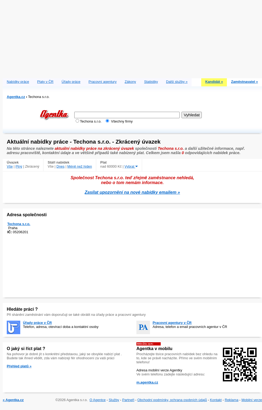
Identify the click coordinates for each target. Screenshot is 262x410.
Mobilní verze (251, 400)
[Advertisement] (132, 38)
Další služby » (177, 82)
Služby (114, 400)
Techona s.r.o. (18, 224)
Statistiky (151, 82)
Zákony (130, 82)
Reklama (232, 400)
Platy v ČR (45, 82)
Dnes (60, 166)
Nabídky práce (18, 82)
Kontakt (215, 400)
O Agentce (97, 400)
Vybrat (131, 166)
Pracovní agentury (103, 82)
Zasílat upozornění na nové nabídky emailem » (132, 192)
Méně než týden (79, 166)
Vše (10, 166)
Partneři (128, 400)
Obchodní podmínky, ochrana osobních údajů (172, 400)
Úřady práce (71, 82)
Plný (19, 166)
